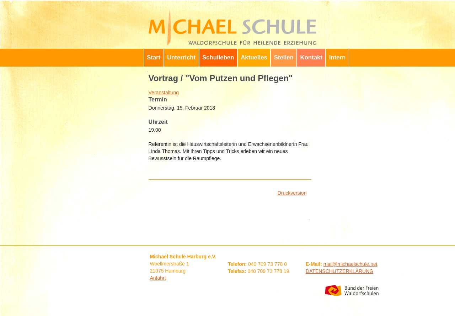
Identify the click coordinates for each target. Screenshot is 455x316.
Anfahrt (158, 278)
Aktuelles (254, 57)
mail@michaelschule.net (350, 264)
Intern (337, 57)
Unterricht (181, 57)
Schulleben (218, 57)
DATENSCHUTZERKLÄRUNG (339, 271)
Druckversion (292, 193)
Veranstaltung (164, 92)
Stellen (284, 57)
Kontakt (311, 57)
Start (153, 57)
